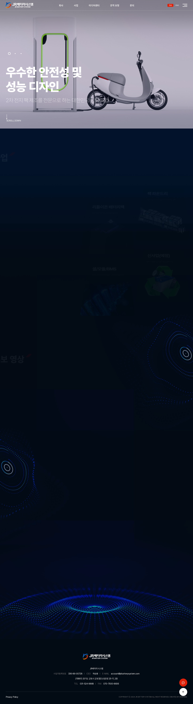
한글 (170, 5)
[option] (96, 64)
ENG (177, 5)
